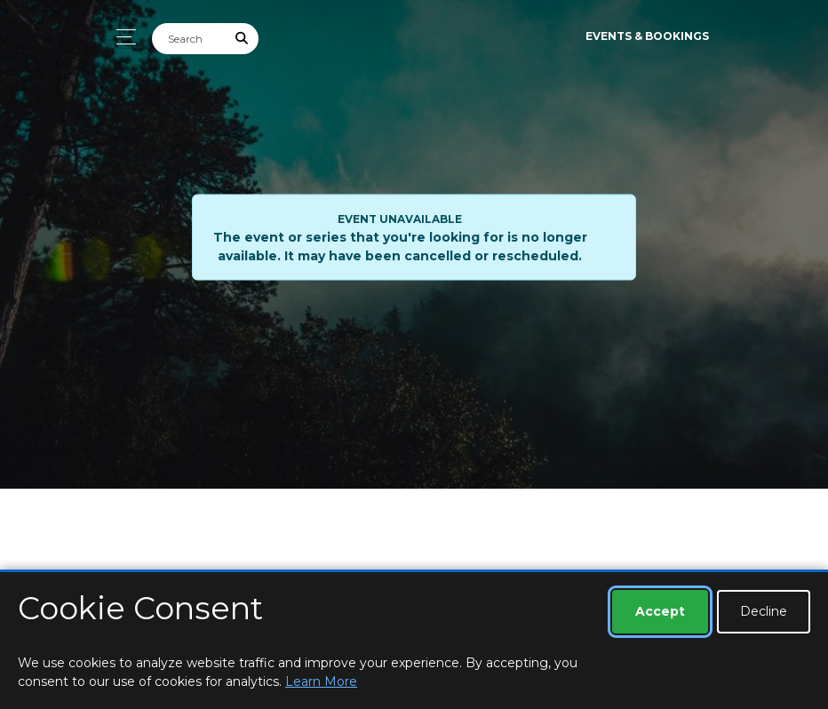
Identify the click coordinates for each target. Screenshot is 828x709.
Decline (763, 611)
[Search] (189, 38)
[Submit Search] (242, 38)
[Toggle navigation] (121, 37)
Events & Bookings (647, 36)
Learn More (321, 681)
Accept (660, 611)
